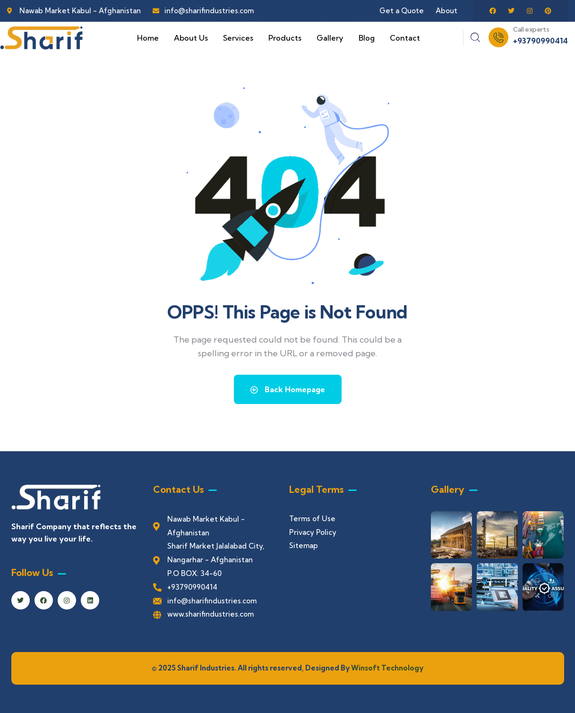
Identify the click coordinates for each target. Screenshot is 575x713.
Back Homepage (287, 389)
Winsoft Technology (386, 667)
